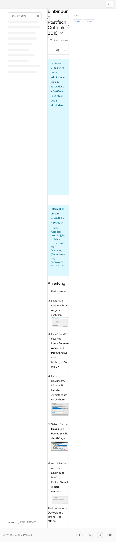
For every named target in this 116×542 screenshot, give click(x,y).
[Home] (4, 4)
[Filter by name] (25, 15)
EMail (77, 21)
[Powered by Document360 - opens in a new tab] (22, 522)
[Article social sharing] (57, 50)
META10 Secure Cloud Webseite (18, 535)
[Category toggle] (48, 19)
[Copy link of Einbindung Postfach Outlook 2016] (61, 33)
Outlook (89, 21)
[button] (109, 4)
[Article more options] (66, 50)
